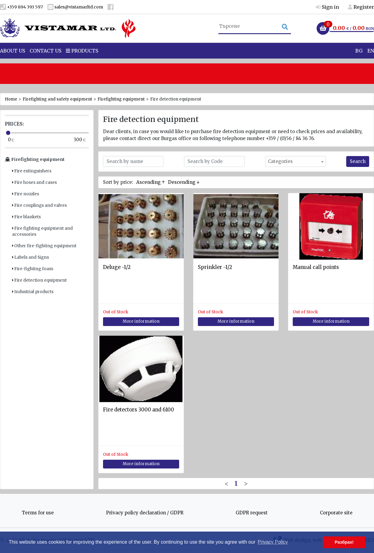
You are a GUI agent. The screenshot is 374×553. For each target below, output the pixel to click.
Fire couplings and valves (39, 205)
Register (361, 7)
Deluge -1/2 (117, 267)
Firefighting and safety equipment (57, 99)
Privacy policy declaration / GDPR (144, 513)
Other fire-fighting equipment (44, 245)
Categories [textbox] (280, 161)
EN (370, 60)
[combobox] (295, 161)
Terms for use (38, 513)
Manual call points (316, 267)
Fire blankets (26, 216)
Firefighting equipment (121, 99)
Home (11, 99)
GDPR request (252, 513)
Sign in (327, 7)
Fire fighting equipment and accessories (42, 231)
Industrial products (32, 291)
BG (359, 60)
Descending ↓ (184, 182)
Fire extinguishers (31, 171)
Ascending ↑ (150, 182)
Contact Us (45, 60)
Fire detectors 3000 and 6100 (138, 410)
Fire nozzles (25, 194)
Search (358, 161)
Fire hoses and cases (34, 182)
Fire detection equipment (39, 280)
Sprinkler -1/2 (215, 267)
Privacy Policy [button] (273, 542)
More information (141, 321)
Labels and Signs (30, 257)
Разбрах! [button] (344, 542)
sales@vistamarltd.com (75, 7)
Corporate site (336, 513)
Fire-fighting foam (32, 268)
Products (82, 60)
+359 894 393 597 (21, 7)
